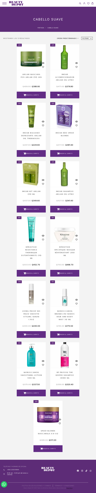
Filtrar (87, 38)
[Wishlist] (88, 3)
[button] (31, 95)
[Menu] (4, 3)
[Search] (80, 3)
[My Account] (84, 3)
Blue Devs (70, 488)
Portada (41, 27)
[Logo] (16, 3)
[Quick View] (43, 63)
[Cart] (92, 3)
